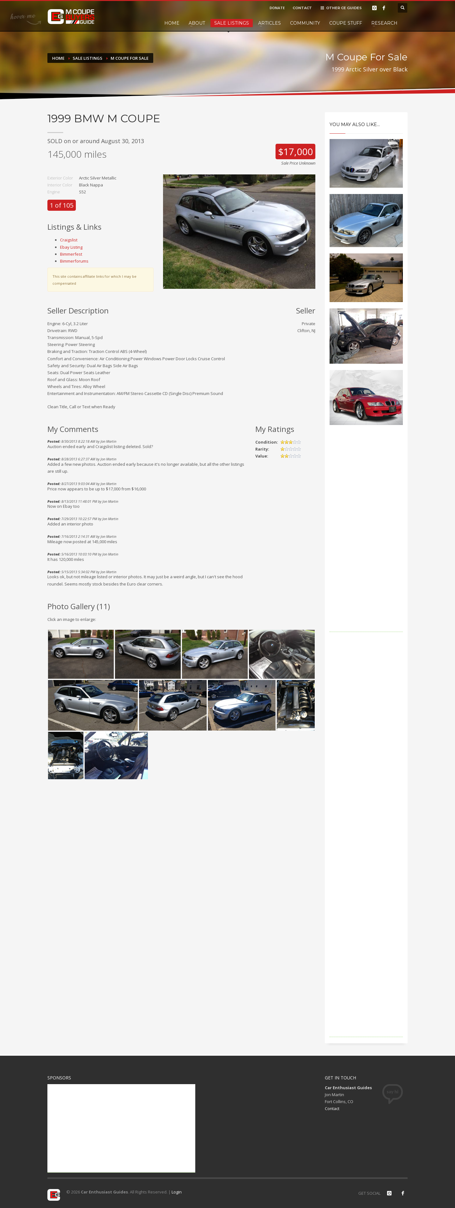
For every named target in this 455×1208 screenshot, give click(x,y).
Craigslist (68, 240)
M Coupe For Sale (130, 58)
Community (305, 23)
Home (171, 23)
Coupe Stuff (345, 23)
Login (177, 1192)
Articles (269, 23)
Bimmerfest (71, 254)
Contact (332, 1108)
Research (384, 23)
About (197, 23)
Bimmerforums (74, 261)
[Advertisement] (366, 537)
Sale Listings (231, 23)
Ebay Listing (71, 247)
